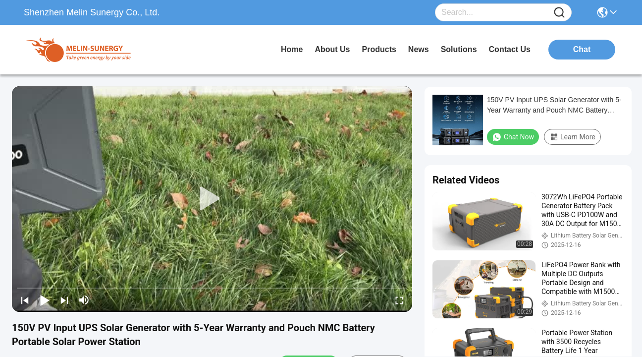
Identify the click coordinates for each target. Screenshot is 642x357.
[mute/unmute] (84, 300)
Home (292, 49)
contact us (510, 49)
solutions (459, 49)
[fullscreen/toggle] (399, 300)
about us (332, 49)
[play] (212, 198)
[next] (64, 300)
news (418, 49)
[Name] (559, 12)
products (379, 49)
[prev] (25, 300)
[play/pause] (44, 300)
